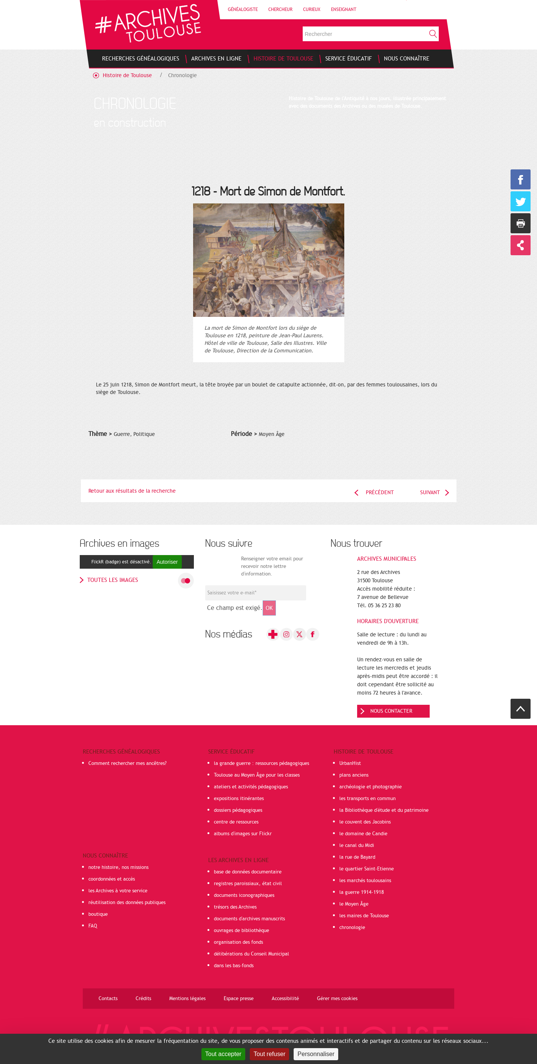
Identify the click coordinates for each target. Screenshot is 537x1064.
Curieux (311, 9)
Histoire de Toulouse (127, 75)
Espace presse (239, 999)
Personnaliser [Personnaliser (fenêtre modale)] (315, 1054)
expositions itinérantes (239, 799)
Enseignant (343, 9)
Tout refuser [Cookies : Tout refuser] (269, 1054)
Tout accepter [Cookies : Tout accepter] (223, 1054)
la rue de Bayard (357, 857)
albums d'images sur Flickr (243, 834)
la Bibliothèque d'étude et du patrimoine (384, 810)
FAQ (92, 926)
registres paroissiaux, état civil (248, 884)
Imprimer (521, 223)
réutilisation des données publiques (127, 903)
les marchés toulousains (365, 881)
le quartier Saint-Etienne (366, 869)
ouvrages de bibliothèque (241, 931)
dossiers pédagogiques (238, 810)
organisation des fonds (238, 942)
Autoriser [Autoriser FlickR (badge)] (167, 562)
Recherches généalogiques (121, 751)
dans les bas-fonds (234, 966)
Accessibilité (285, 999)
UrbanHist (350, 763)
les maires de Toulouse (364, 916)
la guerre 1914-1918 (361, 892)
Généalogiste (243, 9)
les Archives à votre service (117, 891)
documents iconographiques (244, 895)
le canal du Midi (356, 845)
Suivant (430, 492)
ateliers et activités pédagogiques (251, 787)
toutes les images (112, 580)
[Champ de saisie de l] (255, 592)
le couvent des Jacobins (365, 822)
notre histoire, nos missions (118, 867)
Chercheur (280, 9)
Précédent (380, 492)
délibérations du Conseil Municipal (251, 954)
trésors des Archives (235, 907)
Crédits (143, 999)
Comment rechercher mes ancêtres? (127, 763)
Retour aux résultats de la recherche (132, 491)
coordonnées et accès (111, 879)
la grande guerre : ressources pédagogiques (261, 763)
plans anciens (353, 775)
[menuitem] (140, 59)
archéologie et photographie (370, 787)
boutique (98, 914)
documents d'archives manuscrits (249, 919)
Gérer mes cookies (337, 999)
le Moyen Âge (353, 904)
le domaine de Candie (363, 834)
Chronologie (182, 75)
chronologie (352, 927)
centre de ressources (236, 822)
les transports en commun (367, 799)
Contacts (108, 999)
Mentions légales (187, 999)
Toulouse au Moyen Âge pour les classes (257, 775)
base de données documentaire (248, 872)
